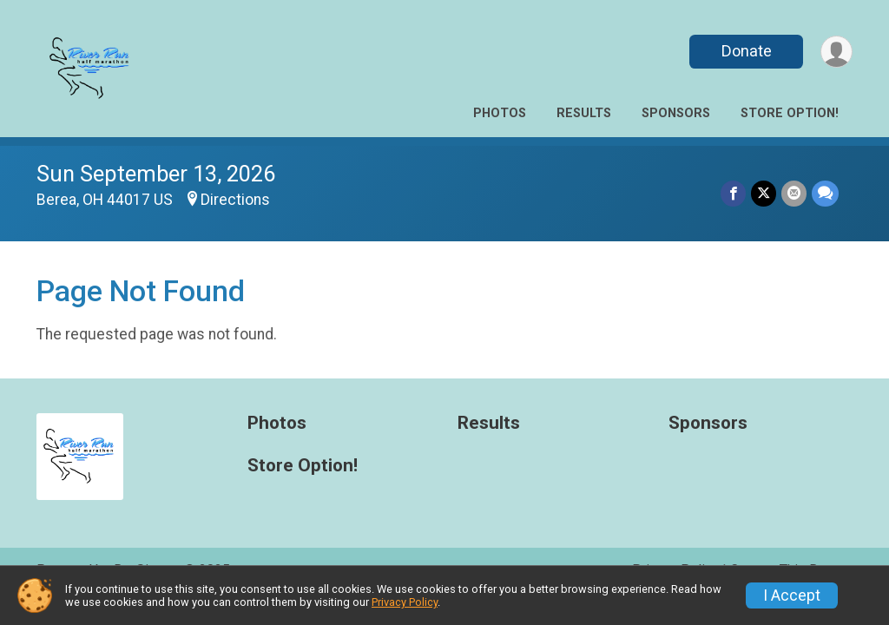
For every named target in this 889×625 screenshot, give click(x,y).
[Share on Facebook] (733, 193)
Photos (499, 113)
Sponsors (676, 113)
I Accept (791, 595)
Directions (235, 199)
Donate (746, 51)
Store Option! (790, 113)
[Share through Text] (825, 193)
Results (583, 113)
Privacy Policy (405, 602)
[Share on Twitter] (763, 193)
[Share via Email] (794, 193)
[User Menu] (836, 52)
